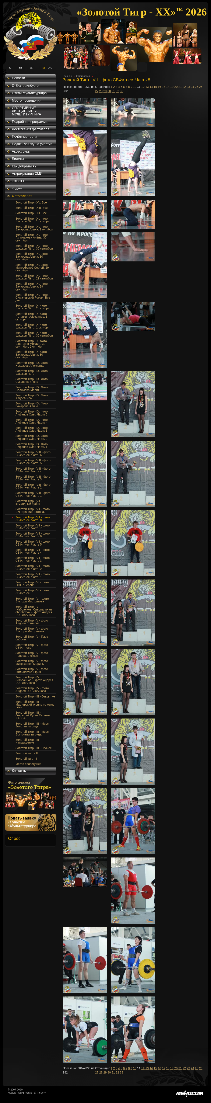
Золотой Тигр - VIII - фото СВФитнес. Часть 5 (32, 462)
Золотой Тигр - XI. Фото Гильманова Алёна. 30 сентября (31, 237)
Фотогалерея (22, 196)
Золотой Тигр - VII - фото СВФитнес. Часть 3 (32, 559)
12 (143, 86)
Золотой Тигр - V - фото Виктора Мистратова (31, 630)
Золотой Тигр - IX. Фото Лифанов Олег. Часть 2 (31, 437)
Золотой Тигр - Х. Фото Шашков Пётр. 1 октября (32, 326)
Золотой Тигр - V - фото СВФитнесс (31, 646)
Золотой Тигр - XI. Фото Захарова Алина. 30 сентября (31, 256)
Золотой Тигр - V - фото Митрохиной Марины (31, 662)
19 (171, 86)
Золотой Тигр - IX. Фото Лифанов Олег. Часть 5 (31, 413)
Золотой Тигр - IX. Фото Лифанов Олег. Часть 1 (31, 445)
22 (184, 86)
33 (121, 91)
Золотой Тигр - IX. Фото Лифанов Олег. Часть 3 (31, 429)
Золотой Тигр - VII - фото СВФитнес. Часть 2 (32, 567)
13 (147, 86)
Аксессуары (21, 151)
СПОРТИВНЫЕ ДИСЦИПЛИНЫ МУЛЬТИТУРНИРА (26, 111)
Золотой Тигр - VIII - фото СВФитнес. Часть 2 (32, 486)
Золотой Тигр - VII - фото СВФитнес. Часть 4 (32, 551)
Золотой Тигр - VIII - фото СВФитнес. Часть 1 (32, 494)
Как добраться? (24, 166)
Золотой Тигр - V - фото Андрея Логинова (31, 622)
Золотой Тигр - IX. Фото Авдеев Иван (31, 397)
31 (113, 91)
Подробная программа (30, 121)
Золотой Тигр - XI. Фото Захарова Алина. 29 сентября (31, 286)
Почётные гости (24, 136)
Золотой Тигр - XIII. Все (31, 207)
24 (192, 86)
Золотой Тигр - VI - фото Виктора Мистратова (32, 600)
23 (188, 86)
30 (109, 91)
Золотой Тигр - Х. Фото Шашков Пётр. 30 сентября (34, 334)
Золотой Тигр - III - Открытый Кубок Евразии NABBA (32, 715)
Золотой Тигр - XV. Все (31, 202)
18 (167, 86)
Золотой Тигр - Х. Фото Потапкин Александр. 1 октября (31, 316)
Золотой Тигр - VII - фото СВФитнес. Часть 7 (32, 527)
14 (151, 86)
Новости (18, 78)
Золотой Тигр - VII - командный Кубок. (28, 502)
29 (105, 91)
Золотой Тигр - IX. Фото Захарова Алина (31, 405)
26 (201, 86)
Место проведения (26, 100)
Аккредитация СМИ (27, 173)
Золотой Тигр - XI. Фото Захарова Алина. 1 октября (34, 228)
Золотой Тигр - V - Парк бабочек (31, 638)
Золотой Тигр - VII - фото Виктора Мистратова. (32, 510)
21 (180, 86)
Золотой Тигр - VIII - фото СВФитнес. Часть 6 (32, 453)
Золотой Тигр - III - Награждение (28, 741)
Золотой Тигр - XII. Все (31, 213)
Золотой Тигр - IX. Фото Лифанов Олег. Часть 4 (31, 421)
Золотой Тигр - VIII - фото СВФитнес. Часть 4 (32, 470)
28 (101, 91)
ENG (49, 67)
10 (134, 86)
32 (117, 91)
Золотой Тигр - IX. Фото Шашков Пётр (31, 372)
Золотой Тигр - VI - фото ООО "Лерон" (32, 584)
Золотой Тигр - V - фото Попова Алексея (31, 654)
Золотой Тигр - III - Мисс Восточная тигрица (32, 733)
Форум (17, 188)
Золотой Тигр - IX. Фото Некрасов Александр (31, 364)
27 (97, 91)
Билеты (18, 159)
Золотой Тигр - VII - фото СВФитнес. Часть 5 (32, 543)
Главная (67, 76)
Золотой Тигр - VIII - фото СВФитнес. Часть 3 (32, 478)
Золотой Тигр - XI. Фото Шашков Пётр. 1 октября (32, 220)
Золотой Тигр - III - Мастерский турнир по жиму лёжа (34, 704)
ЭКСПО (18, 181)
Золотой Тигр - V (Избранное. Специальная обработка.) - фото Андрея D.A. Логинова (33, 611)
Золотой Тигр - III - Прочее (33, 748)
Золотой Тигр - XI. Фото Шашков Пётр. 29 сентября (34, 277)
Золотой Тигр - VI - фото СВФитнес (32, 592)
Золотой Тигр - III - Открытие (35, 696)
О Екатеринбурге (25, 85)
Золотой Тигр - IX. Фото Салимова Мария (31, 389)
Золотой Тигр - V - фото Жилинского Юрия (31, 670)
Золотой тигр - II (26, 753)
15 (155, 86)
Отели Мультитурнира (29, 93)
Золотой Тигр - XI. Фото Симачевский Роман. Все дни (32, 297)
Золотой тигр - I (26, 758)
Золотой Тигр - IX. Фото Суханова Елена (31, 380)
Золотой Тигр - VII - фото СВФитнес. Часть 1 (32, 576)
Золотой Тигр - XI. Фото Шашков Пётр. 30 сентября (34, 247)
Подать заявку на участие (32, 144)
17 (163, 86)
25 (196, 86)
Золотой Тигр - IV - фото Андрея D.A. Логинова (32, 689)
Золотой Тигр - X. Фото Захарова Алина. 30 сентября (31, 354)
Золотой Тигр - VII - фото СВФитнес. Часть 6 (32, 535)
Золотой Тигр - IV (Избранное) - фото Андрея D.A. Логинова (34, 680)
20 (176, 86)
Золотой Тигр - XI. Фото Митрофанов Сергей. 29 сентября (32, 267)
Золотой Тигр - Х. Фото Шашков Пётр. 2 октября (32, 307)
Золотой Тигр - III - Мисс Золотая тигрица (32, 725)
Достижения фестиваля (30, 129)
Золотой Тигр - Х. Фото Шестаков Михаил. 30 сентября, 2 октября (31, 343)
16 (159, 86)
